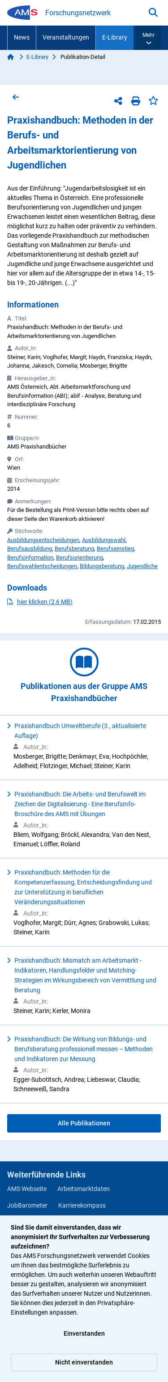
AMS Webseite (27, 1188)
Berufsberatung (74, 548)
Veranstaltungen (66, 37)
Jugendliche (142, 566)
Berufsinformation (30, 557)
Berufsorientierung (79, 557)
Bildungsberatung (102, 566)
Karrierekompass (82, 1205)
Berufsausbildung (29, 548)
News (22, 37)
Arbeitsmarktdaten (83, 1188)
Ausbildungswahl (103, 540)
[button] (148, 38)
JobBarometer (27, 1205)
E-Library (114, 37)
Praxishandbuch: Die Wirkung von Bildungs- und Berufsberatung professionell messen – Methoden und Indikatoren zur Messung (83, 1048)
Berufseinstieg (115, 548)
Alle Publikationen (84, 1123)
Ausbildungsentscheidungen (43, 540)
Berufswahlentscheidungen (42, 566)
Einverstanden (84, 1333)
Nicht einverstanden (84, 1362)
